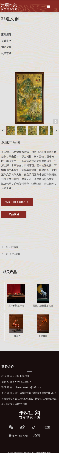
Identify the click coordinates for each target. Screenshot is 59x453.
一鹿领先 (16, 336)
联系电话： (15, 376)
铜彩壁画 (6, 47)
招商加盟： (16, 381)
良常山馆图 (14, 254)
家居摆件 (6, 34)
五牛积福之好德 (16, 305)
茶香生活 (6, 40)
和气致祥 (13, 247)
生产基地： (28, 393)
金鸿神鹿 (43, 336)
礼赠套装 (6, 53)
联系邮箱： (21, 387)
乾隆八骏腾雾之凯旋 (43, 305)
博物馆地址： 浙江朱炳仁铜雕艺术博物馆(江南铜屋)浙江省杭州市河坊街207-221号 (28, 401)
